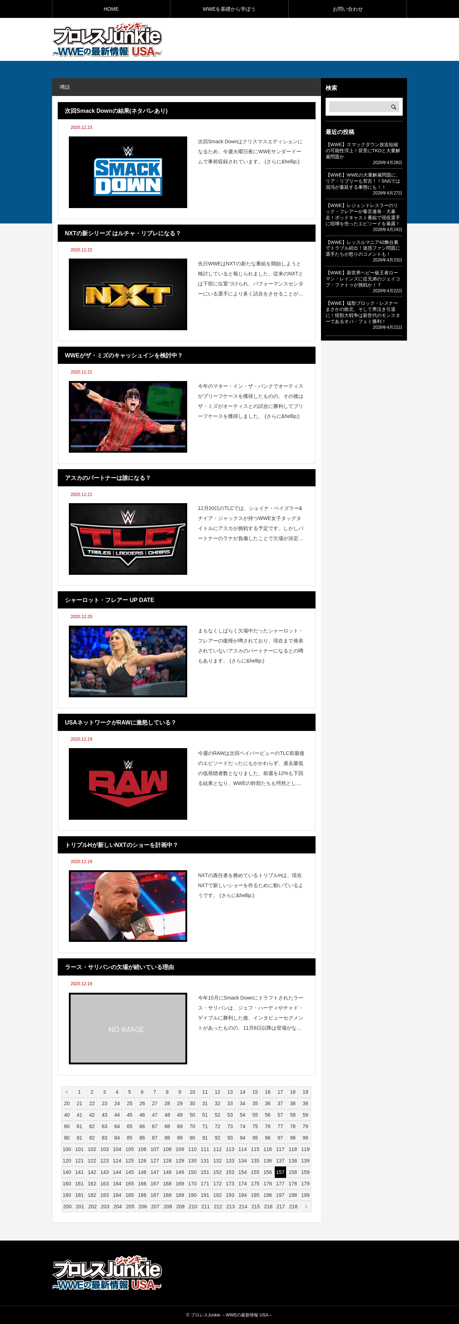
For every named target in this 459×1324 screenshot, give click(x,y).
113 (230, 1149)
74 (243, 1126)
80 (67, 1138)
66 (142, 1126)
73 (230, 1126)
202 (92, 1206)
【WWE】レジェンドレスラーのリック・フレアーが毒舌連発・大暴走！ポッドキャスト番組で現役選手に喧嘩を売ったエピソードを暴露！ (363, 214)
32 (218, 1103)
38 (293, 1103)
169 (180, 1183)
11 (205, 1092)
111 (205, 1149)
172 (217, 1183)
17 (280, 1092)
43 (105, 1115)
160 (67, 1183)
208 (168, 1206)
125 (130, 1161)
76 (268, 1126)
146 (142, 1172)
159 (305, 1172)
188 (167, 1195)
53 (230, 1115)
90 (192, 1138)
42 (92, 1115)
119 (305, 1149)
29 (180, 1103)
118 (293, 1149)
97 (280, 1138)
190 (192, 1195)
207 (155, 1206)
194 (242, 1195)
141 (79, 1172)
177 (280, 1183)
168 (167, 1183)
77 (280, 1126)
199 (305, 1195)
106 (142, 1149)
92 (218, 1138)
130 (192, 1161)
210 (193, 1206)
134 (242, 1161)
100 (67, 1149)
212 (218, 1206)
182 (92, 1195)
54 (243, 1115)
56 (268, 1115)
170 (192, 1183)
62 (92, 1126)
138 (293, 1161)
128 (167, 1161)
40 (67, 1115)
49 (180, 1115)
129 (180, 1161)
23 (105, 1103)
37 (280, 1103)
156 (268, 1172)
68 (167, 1126)
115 (255, 1149)
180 (67, 1195)
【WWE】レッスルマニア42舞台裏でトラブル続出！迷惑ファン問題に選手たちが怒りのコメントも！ (363, 248)
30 (192, 1103)
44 (117, 1115)
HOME (111, 9)
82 (92, 1138)
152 (217, 1172)
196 (268, 1195)
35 (255, 1103)
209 (180, 1206)
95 (255, 1138)
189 (180, 1195)
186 (142, 1195)
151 (205, 1172)
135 (255, 1161)
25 (130, 1103)
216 (268, 1206)
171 (205, 1183)
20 (67, 1103)
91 (205, 1138)
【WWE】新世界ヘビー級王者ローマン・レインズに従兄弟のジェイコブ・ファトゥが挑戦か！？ (363, 279)
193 (230, 1195)
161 (79, 1183)
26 (142, 1103)
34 (243, 1103)
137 (280, 1161)
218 (293, 1206)
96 (268, 1138)
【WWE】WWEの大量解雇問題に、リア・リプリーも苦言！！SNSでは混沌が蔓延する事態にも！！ (363, 181)
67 (155, 1126)
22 (92, 1103)
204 (117, 1206)
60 (67, 1126)
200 (67, 1206)
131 (205, 1161)
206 (142, 1206)
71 (205, 1126)
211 (205, 1206)
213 (230, 1206)
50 (192, 1115)
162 (92, 1183)
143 (104, 1172)
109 (180, 1149)
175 (255, 1183)
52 (218, 1115)
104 (117, 1149)
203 (105, 1206)
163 (104, 1183)
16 (268, 1092)
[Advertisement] (323, 39)
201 (80, 1206)
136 (268, 1161)
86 (142, 1138)
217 (280, 1206)
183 (104, 1195)
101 (79, 1149)
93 (230, 1138)
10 (192, 1092)
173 (230, 1183)
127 (155, 1161)
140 (67, 1172)
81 (79, 1138)
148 (167, 1172)
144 (117, 1172)
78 (293, 1126)
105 (130, 1149)
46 (142, 1115)
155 (255, 1172)
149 (180, 1172)
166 (142, 1183)
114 (242, 1149)
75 (255, 1126)
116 (268, 1149)
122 (92, 1161)
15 (255, 1092)
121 (79, 1161)
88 (167, 1138)
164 (117, 1183)
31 (205, 1103)
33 (230, 1103)
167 (155, 1183)
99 (305, 1138)
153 (230, 1172)
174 (242, 1183)
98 (293, 1138)
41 (79, 1115)
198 (293, 1195)
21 (79, 1103)
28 (167, 1103)
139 (305, 1161)
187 (155, 1195)
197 (280, 1195)
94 (243, 1138)
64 (117, 1126)
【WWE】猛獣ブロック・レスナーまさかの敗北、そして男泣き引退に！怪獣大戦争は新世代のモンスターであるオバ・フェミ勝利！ (363, 312)
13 (230, 1092)
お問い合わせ (348, 9)
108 (167, 1149)
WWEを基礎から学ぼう (229, 9)
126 (142, 1161)
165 (130, 1183)
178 (293, 1183)
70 (192, 1126)
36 (268, 1103)
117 (280, 1149)
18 (293, 1092)
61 (79, 1126)
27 (155, 1103)
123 (104, 1161)
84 (117, 1138)
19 (305, 1092)
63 (105, 1126)
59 (305, 1115)
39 (305, 1103)
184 (117, 1195)
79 (305, 1126)
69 (180, 1126)
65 (130, 1126)
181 (79, 1195)
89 (180, 1138)
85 (130, 1138)
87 (155, 1138)
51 (205, 1115)
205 (130, 1206)
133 (230, 1161)
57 (280, 1115)
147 (155, 1172)
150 (192, 1172)
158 (293, 1172)
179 (305, 1183)
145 (130, 1172)
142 (92, 1172)
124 (117, 1161)
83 (105, 1138)
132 (217, 1161)
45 (130, 1115)
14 (243, 1092)
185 (130, 1195)
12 (218, 1092)
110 (192, 1149)
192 (217, 1195)
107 (155, 1149)
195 (255, 1195)
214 (243, 1206)
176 (268, 1183)
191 (205, 1195)
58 (293, 1115)
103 (104, 1149)
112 (217, 1149)
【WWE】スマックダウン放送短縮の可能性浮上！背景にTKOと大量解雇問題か (363, 150)
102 (92, 1149)
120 (67, 1161)
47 (155, 1115)
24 (117, 1103)
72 (218, 1126)
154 (242, 1172)
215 (255, 1206)
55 (255, 1115)
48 (167, 1115)
